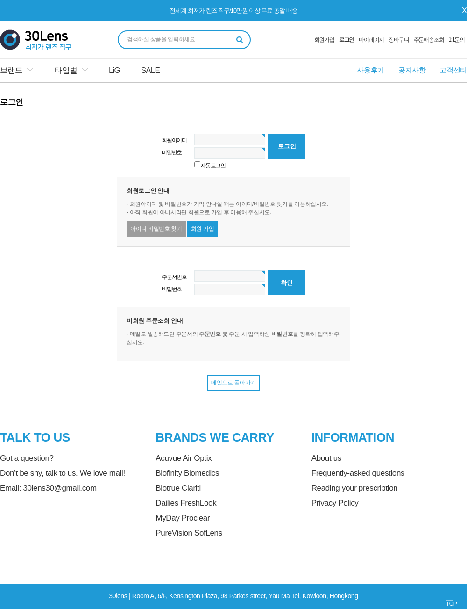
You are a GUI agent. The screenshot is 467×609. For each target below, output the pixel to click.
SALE (150, 70)
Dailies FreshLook (186, 503)
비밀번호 (172, 152)
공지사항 (412, 70)
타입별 (65, 70)
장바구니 (399, 39)
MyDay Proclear (183, 518)
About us (326, 458)
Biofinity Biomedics (187, 473)
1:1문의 (456, 39)
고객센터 (453, 70)
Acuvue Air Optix (184, 458)
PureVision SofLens (189, 533)
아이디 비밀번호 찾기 (156, 228)
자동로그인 (213, 165)
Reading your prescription (354, 488)
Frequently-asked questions (357, 473)
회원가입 (324, 39)
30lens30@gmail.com (59, 488)
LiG (114, 70)
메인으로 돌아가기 (233, 382)
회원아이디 (174, 140)
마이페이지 (371, 39)
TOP (451, 600)
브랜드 (11, 70)
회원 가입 (202, 228)
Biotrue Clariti (178, 488)
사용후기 (370, 70)
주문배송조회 (429, 39)
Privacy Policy (335, 503)
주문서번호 (174, 277)
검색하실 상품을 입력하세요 (161, 39)
